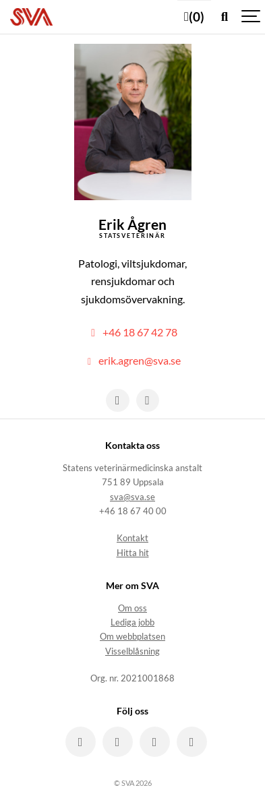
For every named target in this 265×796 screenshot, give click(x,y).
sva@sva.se (132, 497)
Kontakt (132, 538)
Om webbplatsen (132, 637)
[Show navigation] (251, 17)
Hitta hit (133, 553)
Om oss (132, 608)
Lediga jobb (132, 622)
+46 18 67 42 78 (132, 332)
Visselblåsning (132, 651)
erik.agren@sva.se (132, 361)
